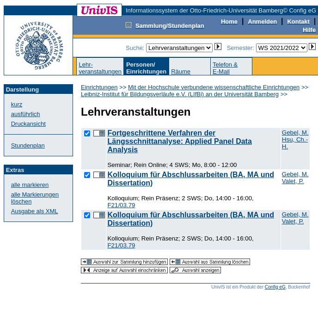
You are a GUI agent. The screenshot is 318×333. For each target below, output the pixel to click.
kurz (17, 104)
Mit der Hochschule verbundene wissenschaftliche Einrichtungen (214, 87)
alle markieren (30, 184)
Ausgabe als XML (34, 211)
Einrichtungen (99, 87)
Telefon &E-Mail (225, 68)
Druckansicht (28, 123)
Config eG (275, 287)
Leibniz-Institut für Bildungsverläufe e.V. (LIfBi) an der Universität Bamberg (180, 94)
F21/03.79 (121, 205)
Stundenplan (28, 145)
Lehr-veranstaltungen (100, 68)
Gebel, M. (295, 132)
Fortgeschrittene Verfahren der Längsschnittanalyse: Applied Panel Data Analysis (179, 141)
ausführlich (25, 114)
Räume (180, 71)
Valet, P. (293, 181)
